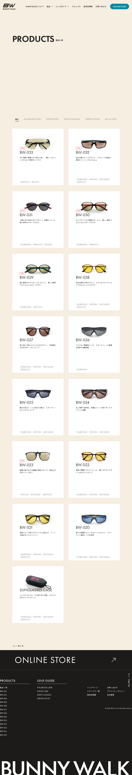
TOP (13, 646)
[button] (50, 6)
